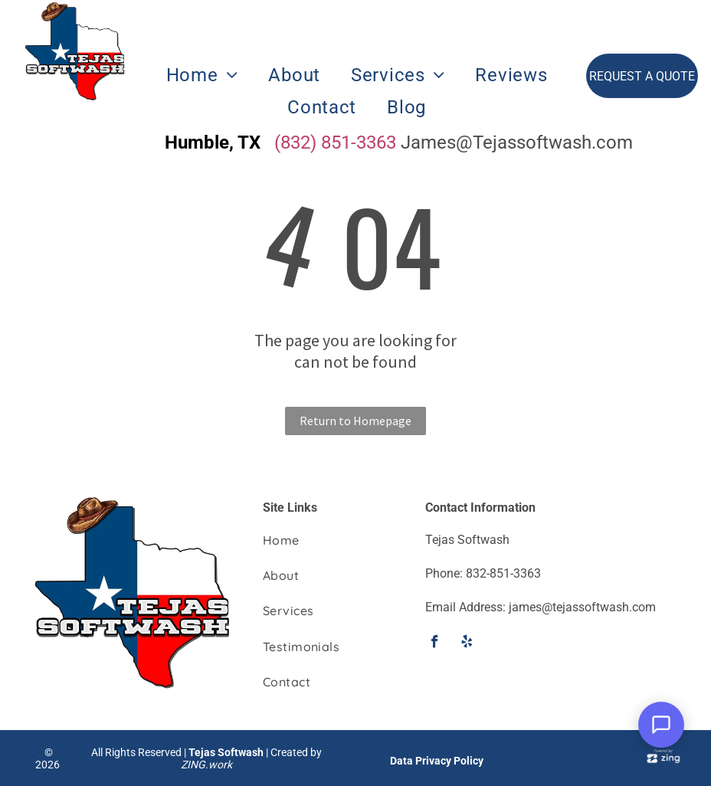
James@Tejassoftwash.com (517, 142)
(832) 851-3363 (335, 142)
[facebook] (434, 643)
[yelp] (467, 643)
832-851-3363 (503, 573)
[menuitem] (202, 75)
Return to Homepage (355, 420)
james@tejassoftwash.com (582, 607)
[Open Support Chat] (661, 725)
